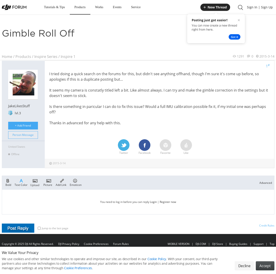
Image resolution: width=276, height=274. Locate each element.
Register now (168, 202)
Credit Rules (266, 225)
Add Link (61, 182)
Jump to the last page (53, 228)
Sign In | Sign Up (260, 7)
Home (7, 56)
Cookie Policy (156, 261)
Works (99, 7)
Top (272, 244)
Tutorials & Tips (54, 7)
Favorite (165, 147)
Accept (265, 267)
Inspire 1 (68, 56)
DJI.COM (201, 244)
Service (136, 7)
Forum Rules (121, 244)
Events (117, 7)
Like (186, 147)
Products (80, 7)
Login (153, 202)
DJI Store (217, 244)
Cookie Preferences (96, 244)
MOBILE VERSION (178, 244)
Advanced (265, 183)
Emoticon (76, 182)
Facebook (145, 147)
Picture (47, 182)
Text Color (21, 182)
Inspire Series (45, 56)
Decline (244, 267)
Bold (8, 182)
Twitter (123, 147)
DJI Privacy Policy (68, 244)
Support (259, 244)
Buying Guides (238, 244)
